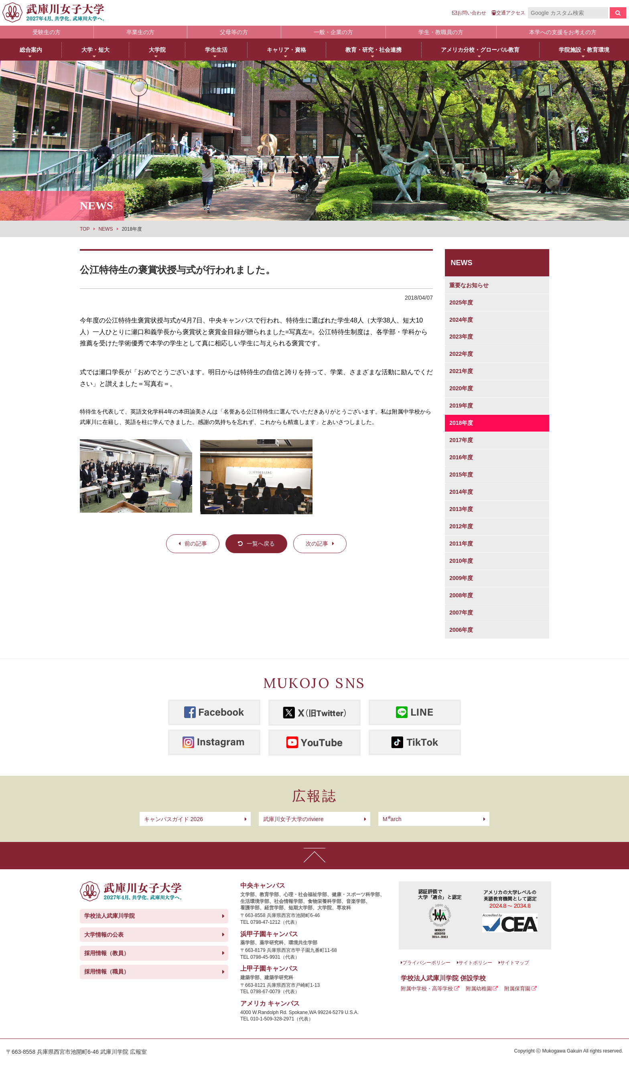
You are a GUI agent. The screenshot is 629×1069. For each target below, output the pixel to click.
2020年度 (461, 388)
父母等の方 (234, 32)
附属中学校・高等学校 (427, 989)
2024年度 (461, 319)
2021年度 (461, 371)
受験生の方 (46, 32)
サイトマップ (514, 963)
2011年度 (461, 543)
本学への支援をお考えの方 (563, 32)
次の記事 (317, 543)
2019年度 (461, 405)
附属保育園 (517, 989)
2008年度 (461, 595)
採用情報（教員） (106, 953)
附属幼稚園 (479, 989)
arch (392, 819)
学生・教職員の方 (440, 32)
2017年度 (461, 440)
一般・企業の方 (333, 32)
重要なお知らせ (469, 285)
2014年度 (461, 492)
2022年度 (461, 354)
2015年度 (461, 474)
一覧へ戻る (261, 543)
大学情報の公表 (104, 934)
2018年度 (461, 423)
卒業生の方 (140, 32)
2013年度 (461, 509)
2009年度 (461, 578)
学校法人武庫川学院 (109, 916)
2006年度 (461, 630)
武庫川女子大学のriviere (293, 819)
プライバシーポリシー (426, 963)
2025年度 (461, 302)
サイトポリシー (475, 963)
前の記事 (196, 543)
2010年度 (461, 561)
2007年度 (461, 612)
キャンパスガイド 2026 (173, 819)
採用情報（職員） (106, 971)
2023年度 (461, 336)
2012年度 (461, 526)
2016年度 (461, 457)
